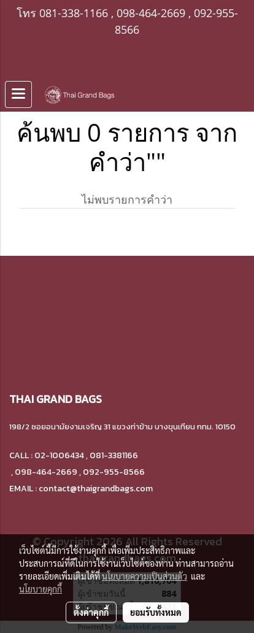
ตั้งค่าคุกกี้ (91, 612)
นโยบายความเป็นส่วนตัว (144, 575)
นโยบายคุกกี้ (40, 588)
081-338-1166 (73, 13)
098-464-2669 (151, 13)
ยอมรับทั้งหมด (156, 612)
